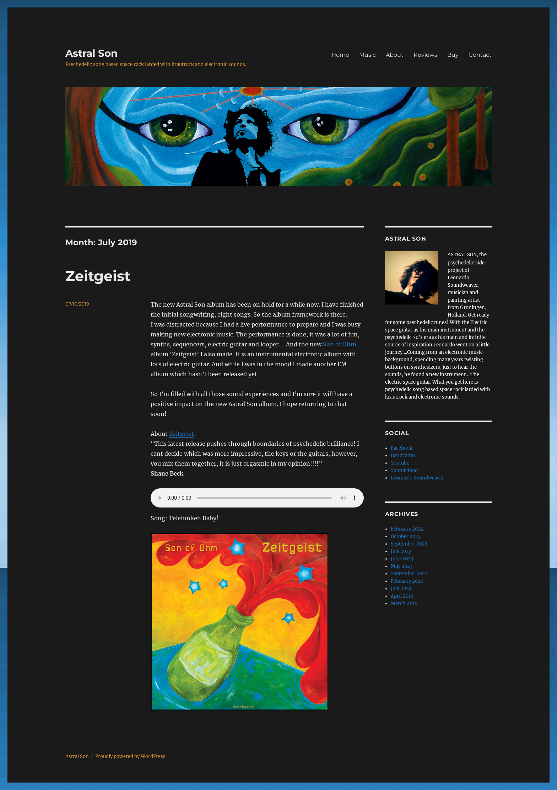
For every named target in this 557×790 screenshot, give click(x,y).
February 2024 (407, 529)
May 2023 (401, 566)
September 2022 (409, 574)
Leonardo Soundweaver (417, 478)
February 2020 (407, 581)
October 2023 (406, 536)
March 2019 (404, 603)
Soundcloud (404, 470)
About (395, 54)
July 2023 (401, 551)
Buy (453, 54)
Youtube (400, 463)
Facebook (401, 448)
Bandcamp (403, 455)
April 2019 (402, 596)
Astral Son (91, 53)
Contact (480, 54)
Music (367, 54)
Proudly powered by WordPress (130, 756)
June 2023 (402, 559)
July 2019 (401, 589)
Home (340, 54)
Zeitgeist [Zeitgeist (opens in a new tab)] (181, 433)
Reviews (425, 54)
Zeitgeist (97, 276)
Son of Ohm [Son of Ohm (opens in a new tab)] (339, 344)
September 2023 (409, 544)
